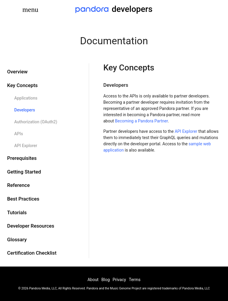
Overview (17, 72)
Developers (24, 110)
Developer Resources (30, 226)
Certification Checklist (31, 253)
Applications (25, 98)
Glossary (17, 239)
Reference (18, 185)
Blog (106, 279)
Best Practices (23, 199)
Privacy (119, 279)
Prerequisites (22, 158)
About (93, 279)
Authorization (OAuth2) (35, 121)
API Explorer (25, 145)
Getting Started (24, 172)
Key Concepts (22, 85)
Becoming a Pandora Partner (141, 121)
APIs (18, 133)
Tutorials (17, 212)
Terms (134, 279)
